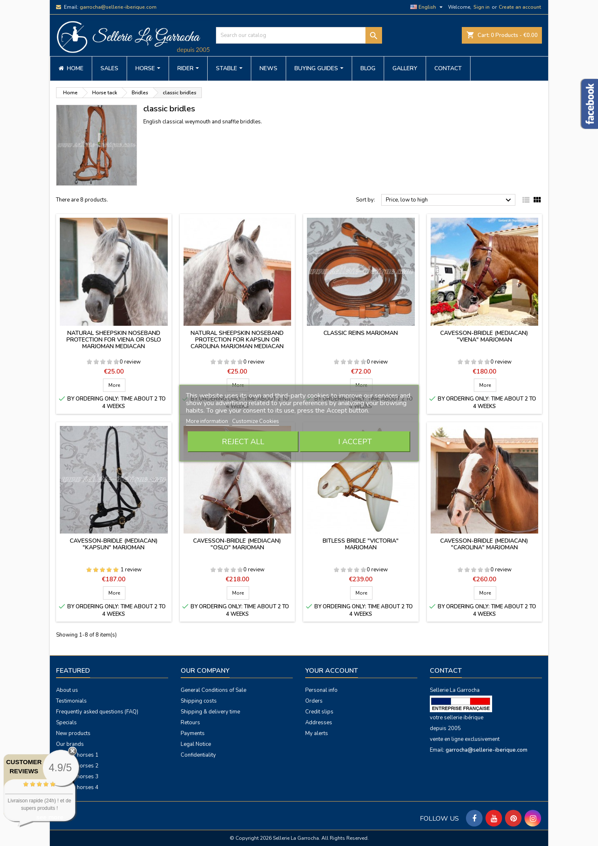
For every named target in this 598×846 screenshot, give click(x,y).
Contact (446, 670)
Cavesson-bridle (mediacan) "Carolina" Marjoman (484, 544)
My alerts (316, 733)
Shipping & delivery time (210, 712)
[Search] (299, 35)
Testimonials (71, 701)
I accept (355, 442)
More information (207, 421)
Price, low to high (449, 200)
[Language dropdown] (427, 7)
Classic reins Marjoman (361, 333)
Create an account (520, 7)
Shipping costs (199, 701)
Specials (66, 722)
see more (50, 817)
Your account (331, 670)
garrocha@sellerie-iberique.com (118, 7)
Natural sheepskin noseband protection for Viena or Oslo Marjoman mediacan (113, 339)
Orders (314, 701)
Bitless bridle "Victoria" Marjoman (361, 544)
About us (67, 690)
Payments (193, 733)
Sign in (481, 7)
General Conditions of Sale (213, 690)
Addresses (318, 722)
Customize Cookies (255, 421)
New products (73, 733)
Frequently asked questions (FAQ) (97, 712)
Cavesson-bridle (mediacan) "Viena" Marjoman (484, 336)
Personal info (321, 690)
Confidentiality (198, 755)
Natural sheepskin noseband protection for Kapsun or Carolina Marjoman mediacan (237, 339)
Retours (190, 722)
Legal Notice (196, 744)
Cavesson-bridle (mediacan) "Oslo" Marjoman (237, 544)
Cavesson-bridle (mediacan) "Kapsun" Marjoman (114, 544)
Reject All (243, 442)
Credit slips (319, 712)
